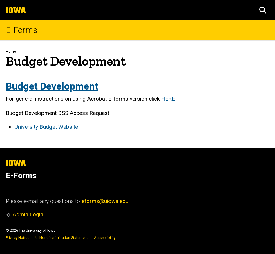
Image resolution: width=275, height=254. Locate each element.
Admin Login (27, 214)
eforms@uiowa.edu (105, 201)
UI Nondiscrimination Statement (61, 237)
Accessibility (104, 237)
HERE (168, 98)
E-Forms (21, 30)
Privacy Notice (17, 237)
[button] (263, 10)
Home (11, 51)
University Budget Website (46, 127)
